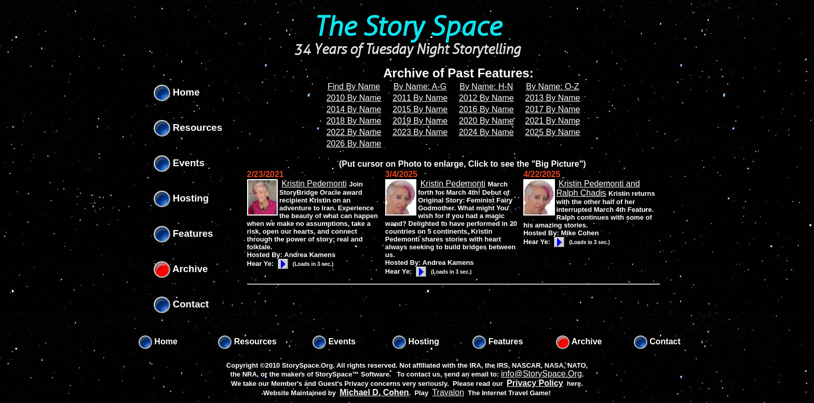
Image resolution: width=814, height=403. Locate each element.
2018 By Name (354, 120)
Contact (181, 304)
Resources (188, 127)
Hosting (181, 198)
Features (183, 233)
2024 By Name (486, 132)
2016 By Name (486, 109)
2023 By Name (419, 132)
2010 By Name (354, 97)
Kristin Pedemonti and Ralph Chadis (598, 188)
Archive (181, 268)
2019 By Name (419, 120)
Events (179, 162)
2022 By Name (354, 132)
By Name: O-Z (552, 86)
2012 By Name (486, 97)
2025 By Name (552, 132)
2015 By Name (419, 109)
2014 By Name (354, 109)
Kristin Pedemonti (313, 183)
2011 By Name (419, 97)
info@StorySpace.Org (541, 373)
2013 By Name (552, 97)
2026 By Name (354, 143)
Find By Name (354, 86)
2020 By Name (486, 120)
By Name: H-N (486, 86)
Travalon (448, 392)
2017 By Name (552, 109)
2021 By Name (552, 120)
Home (177, 92)
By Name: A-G (420, 86)
